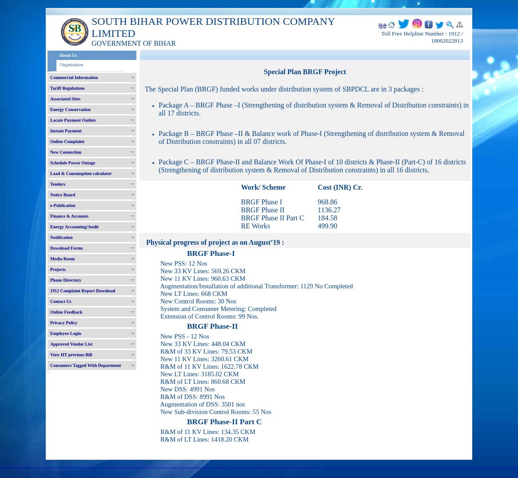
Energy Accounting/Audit (74, 226)
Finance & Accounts (69, 216)
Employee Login (65, 333)
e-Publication (63, 205)
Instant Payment (66, 130)
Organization (71, 64)
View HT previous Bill (71, 354)
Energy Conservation (70, 109)
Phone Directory (65, 280)
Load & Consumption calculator (81, 173)
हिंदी (383, 27)
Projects (58, 269)
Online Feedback (66, 312)
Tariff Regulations (67, 88)
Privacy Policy (63, 322)
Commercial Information (74, 77)
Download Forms (66, 248)
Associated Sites (65, 98)
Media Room (62, 258)
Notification (61, 237)
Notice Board (62, 194)
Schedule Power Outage (72, 162)
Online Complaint (67, 141)
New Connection (65, 152)
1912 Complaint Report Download (82, 290)
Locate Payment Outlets (73, 120)
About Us (68, 55)
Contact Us (61, 301)
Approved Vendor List (71, 344)
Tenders (57, 184)
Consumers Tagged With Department (85, 365)
